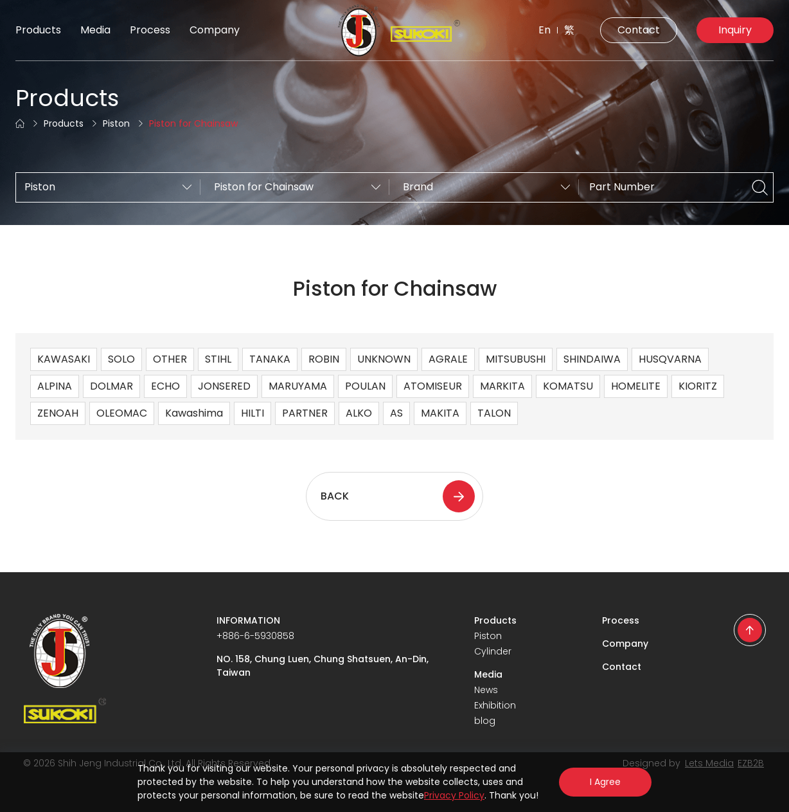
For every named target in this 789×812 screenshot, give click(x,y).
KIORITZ (697, 386)
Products (38, 30)
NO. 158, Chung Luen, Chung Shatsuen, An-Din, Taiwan (323, 666)
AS (396, 413)
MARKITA (502, 386)
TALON (494, 413)
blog (484, 720)
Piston (116, 123)
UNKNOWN (384, 359)
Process (150, 30)
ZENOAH (57, 413)
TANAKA (269, 359)
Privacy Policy (454, 795)
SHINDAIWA (592, 359)
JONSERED (224, 386)
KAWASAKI (63, 359)
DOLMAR (111, 386)
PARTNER (305, 413)
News (486, 689)
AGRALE (448, 359)
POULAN (365, 386)
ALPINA (54, 386)
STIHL (218, 359)
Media (95, 30)
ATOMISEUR (432, 386)
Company (215, 30)
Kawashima (194, 413)
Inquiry (735, 30)
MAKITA (440, 413)
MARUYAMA (298, 386)
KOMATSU (568, 386)
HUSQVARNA (670, 359)
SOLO (121, 359)
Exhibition (495, 705)
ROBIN (323, 359)
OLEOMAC (121, 413)
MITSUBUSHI (515, 359)
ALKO (359, 413)
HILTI (252, 413)
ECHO (165, 386)
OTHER (170, 359)
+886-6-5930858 (255, 635)
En (544, 30)
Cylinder (492, 651)
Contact (638, 30)
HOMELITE (635, 386)
